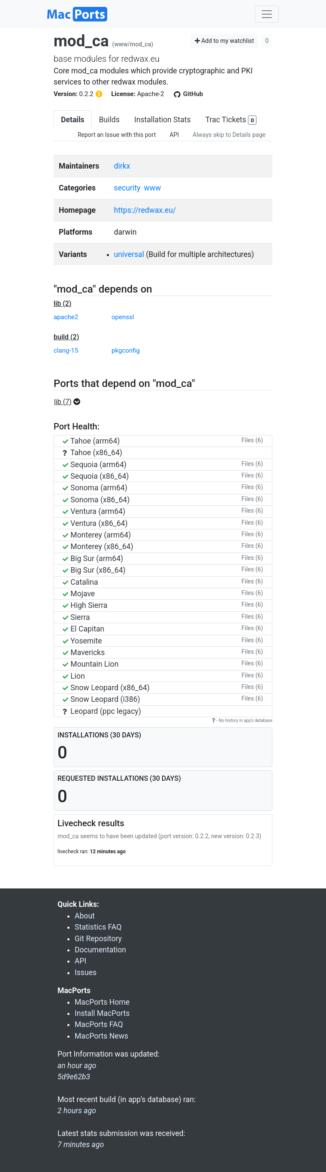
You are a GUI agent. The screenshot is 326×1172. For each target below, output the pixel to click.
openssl (123, 317)
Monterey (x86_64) (98, 546)
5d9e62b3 (73, 1076)
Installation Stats (162, 119)
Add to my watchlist (224, 40)
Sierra (76, 617)
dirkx (122, 166)
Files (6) (252, 440)
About (85, 916)
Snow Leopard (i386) (101, 699)
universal (129, 254)
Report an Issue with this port (117, 134)
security (127, 188)
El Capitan (83, 629)
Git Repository (98, 938)
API (174, 134)
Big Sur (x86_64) (94, 570)
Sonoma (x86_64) (96, 499)
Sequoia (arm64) (95, 464)
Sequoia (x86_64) (96, 476)
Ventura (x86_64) (95, 523)
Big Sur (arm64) (93, 558)
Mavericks (84, 652)
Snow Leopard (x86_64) (106, 687)
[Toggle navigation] (267, 14)
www (152, 188)
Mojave (79, 593)
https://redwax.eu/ (145, 210)
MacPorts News (101, 1036)
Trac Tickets (231, 120)
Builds (109, 119)
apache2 (66, 317)
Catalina (80, 582)
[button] (70, 402)
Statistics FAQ (98, 927)
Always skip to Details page (229, 134)
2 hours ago (76, 1110)
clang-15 (66, 350)
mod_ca (81, 41)
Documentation (100, 949)
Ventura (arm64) (94, 511)
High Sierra (85, 605)
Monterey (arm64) (97, 535)
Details (73, 119)
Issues (86, 972)
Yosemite (82, 641)
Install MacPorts (102, 1013)
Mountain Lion (90, 664)
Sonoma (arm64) (95, 487)
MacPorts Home (102, 1002)
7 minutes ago (80, 1144)
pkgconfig (126, 350)
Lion (74, 676)
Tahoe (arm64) (91, 441)
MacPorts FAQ (99, 1024)
